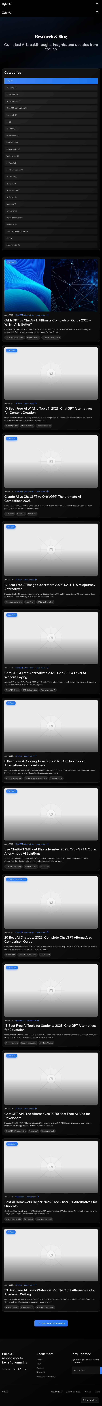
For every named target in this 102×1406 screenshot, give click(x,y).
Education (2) (12, 142)
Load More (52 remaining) (51, 1323)
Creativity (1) (12, 211)
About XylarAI (56, 1392)
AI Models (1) (12, 176)
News (39, 1364)
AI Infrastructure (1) (15, 170)
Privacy (88, 1392)
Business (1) (11, 204)
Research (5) (12, 115)
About (39, 1359)
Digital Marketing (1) (15, 218)
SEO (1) (9, 238)
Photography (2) (13, 149)
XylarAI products (73, 1392)
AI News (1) (11, 183)
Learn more (42, 315)
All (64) (10, 81)
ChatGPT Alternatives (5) (17, 108)
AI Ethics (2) (11, 128)
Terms (97, 1392)
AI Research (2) (13, 135)
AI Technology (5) (14, 101)
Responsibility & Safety (46, 1376)
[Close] (96, 1400)
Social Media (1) (13, 245)
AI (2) (9, 122)
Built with (88, 1400)
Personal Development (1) (17, 231)
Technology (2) (13, 156)
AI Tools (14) (11, 87)
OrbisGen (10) (12, 94)
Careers (40, 1368)
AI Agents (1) (12, 163)
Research (41, 1372)
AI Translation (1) (13, 190)
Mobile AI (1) (12, 224)
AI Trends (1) (12, 197)
